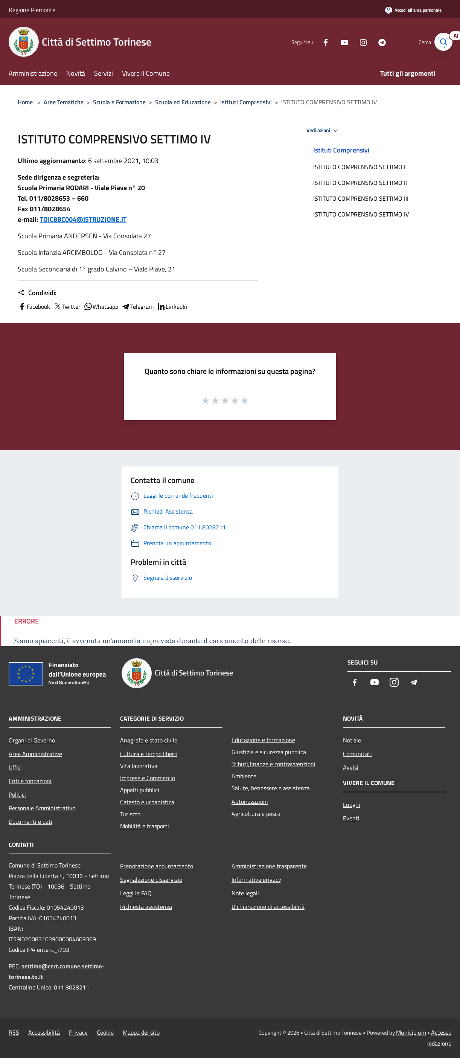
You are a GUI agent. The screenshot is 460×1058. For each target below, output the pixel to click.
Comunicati (357, 753)
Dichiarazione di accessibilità (268, 906)
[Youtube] (337, 42)
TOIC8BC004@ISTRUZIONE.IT (83, 219)
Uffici (15, 767)
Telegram (137, 306)
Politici (17, 794)
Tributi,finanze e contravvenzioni (273, 763)
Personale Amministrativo (42, 808)
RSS (14, 1032)
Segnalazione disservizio (151, 879)
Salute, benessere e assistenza (271, 788)
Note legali (245, 893)
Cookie (105, 1032)
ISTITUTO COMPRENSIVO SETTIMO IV (361, 214)
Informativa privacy (256, 879)
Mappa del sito (141, 1032)
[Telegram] (375, 42)
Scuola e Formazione (119, 102)
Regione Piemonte (32, 9)
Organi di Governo (32, 740)
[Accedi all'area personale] (413, 10)
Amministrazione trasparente (269, 865)
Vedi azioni (323, 130)
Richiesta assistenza (146, 906)
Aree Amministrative (35, 753)
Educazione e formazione (263, 739)
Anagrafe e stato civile (148, 740)
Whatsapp (101, 306)
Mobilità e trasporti (144, 826)
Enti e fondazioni (30, 780)
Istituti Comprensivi (246, 102)
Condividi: (37, 293)
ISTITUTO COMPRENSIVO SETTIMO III (360, 198)
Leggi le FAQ (136, 893)
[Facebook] (318, 42)
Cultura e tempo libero (148, 753)
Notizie (352, 740)
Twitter (67, 306)
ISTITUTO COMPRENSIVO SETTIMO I (359, 166)
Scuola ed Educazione (183, 102)
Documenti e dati (30, 821)
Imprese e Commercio (147, 777)
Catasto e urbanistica (147, 801)
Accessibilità (44, 1032)
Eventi (351, 818)
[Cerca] (442, 42)
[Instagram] (356, 42)
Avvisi (350, 767)
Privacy (78, 1032)
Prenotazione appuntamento (156, 865)
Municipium (411, 1032)
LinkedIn (172, 306)
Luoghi (351, 804)
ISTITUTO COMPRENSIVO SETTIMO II (360, 182)
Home (25, 102)
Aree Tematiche (64, 102)
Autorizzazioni (250, 801)
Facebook (34, 306)
